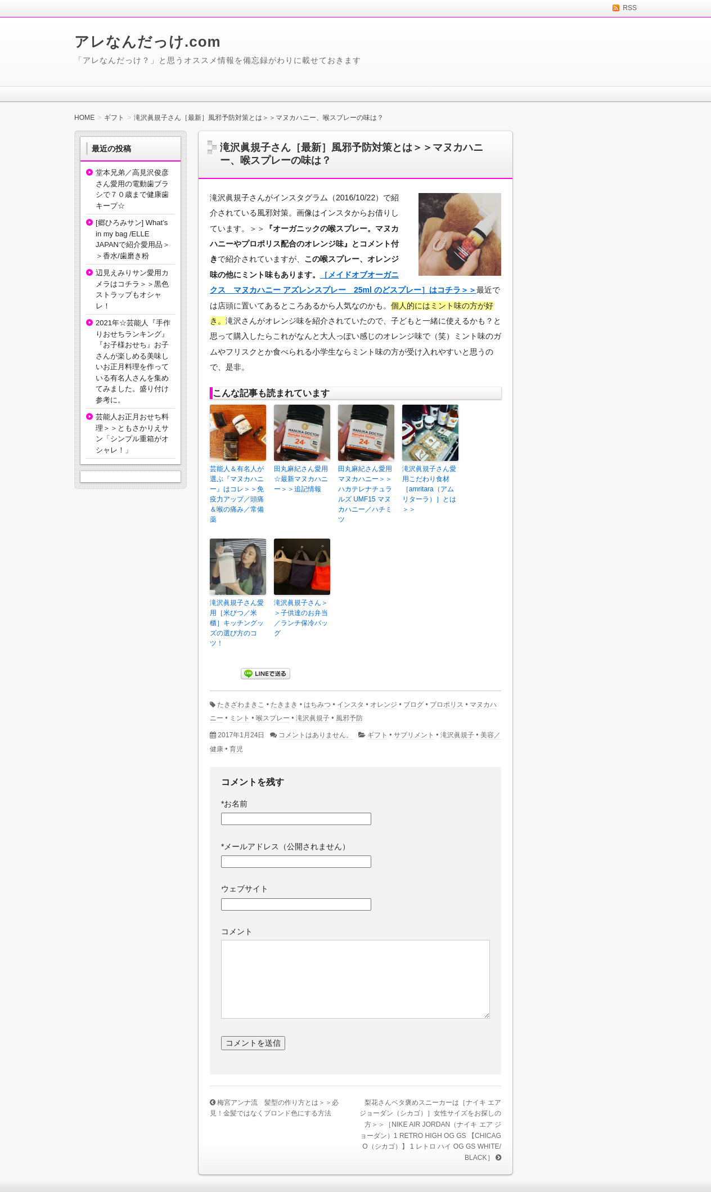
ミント (240, 718)
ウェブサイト (244, 888)
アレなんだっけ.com (147, 41)
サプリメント (414, 735)
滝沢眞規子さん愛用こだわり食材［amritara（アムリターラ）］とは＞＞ (429, 489)
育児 (236, 749)
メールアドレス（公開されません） (285, 846)
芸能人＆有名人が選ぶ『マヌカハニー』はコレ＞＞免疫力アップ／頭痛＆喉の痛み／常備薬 (237, 494)
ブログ (413, 705)
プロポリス (447, 705)
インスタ (350, 705)
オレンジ (383, 705)
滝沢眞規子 (313, 718)
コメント (237, 931)
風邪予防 (349, 718)
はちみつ (317, 705)
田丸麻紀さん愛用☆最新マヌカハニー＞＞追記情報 (301, 479)
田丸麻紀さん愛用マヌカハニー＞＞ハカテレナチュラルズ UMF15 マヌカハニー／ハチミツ (365, 494)
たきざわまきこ (240, 705)
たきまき (284, 705)
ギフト (377, 735)
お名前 (234, 803)
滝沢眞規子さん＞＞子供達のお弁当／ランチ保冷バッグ (301, 618)
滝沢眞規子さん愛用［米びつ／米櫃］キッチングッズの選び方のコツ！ (237, 623)
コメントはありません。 (315, 735)
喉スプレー (273, 718)
